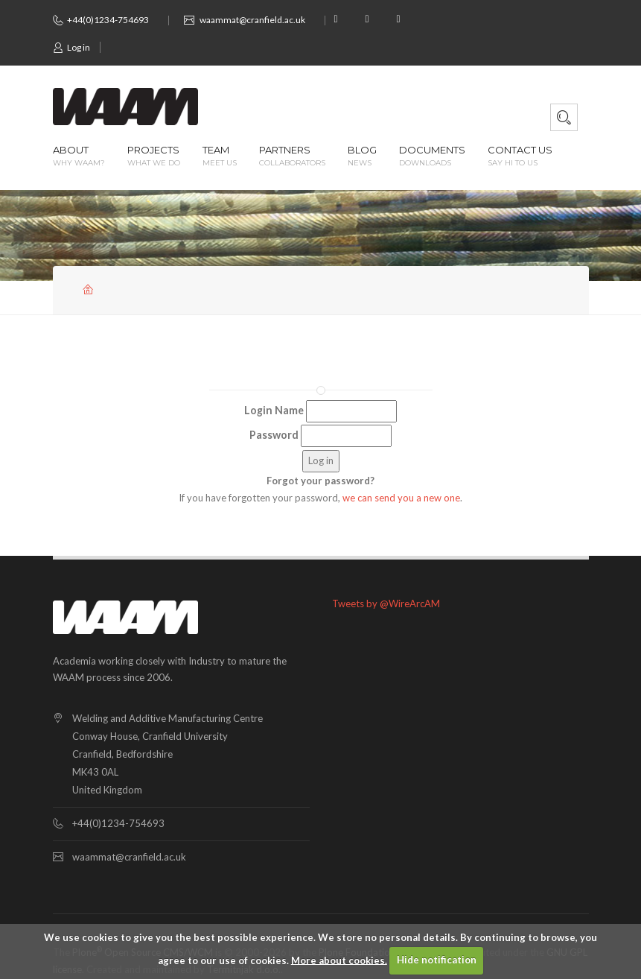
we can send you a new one (401, 498)
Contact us (520, 156)
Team (219, 156)
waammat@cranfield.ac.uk (252, 19)
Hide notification (436, 960)
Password (274, 434)
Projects (153, 156)
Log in (71, 47)
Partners (292, 156)
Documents (432, 156)
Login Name (274, 410)
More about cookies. (339, 960)
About (79, 156)
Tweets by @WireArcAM (386, 603)
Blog (362, 156)
